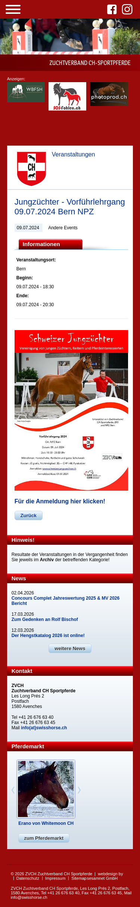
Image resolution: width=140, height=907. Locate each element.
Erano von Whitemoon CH (46, 823)
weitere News (70, 648)
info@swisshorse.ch (29, 897)
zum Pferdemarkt (43, 838)
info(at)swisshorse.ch (44, 727)
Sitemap (78, 878)
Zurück (29, 515)
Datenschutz (27, 878)
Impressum (55, 878)
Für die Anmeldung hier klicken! (60, 501)
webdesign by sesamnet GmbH (105, 876)
